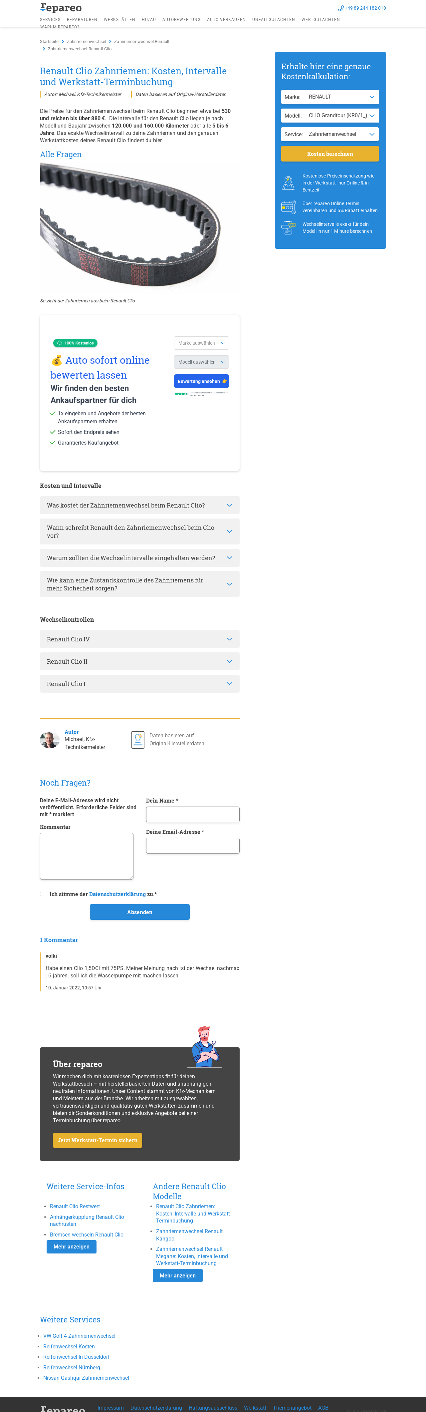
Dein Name (162, 800)
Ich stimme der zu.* (103, 893)
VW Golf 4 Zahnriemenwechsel (79, 1336)
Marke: (293, 97)
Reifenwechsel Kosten (69, 1346)
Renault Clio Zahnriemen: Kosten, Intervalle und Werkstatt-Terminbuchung (193, 1213)
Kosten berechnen (330, 153)
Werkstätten (119, 19)
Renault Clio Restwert (75, 1206)
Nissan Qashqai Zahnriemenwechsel (86, 1378)
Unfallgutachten (273, 19)
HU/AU (149, 19)
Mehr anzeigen (72, 1246)
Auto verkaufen (226, 19)
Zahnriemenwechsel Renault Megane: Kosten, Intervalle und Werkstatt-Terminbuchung (192, 1256)
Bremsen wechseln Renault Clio (86, 1235)
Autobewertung (181, 19)
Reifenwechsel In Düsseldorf (76, 1357)
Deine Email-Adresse (175, 831)
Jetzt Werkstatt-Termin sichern (97, 1140)
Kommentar (55, 826)
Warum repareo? (60, 27)
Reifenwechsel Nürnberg (71, 1367)
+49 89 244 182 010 (365, 8)
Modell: (293, 116)
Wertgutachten (321, 19)
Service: (294, 134)
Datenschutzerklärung (117, 893)
